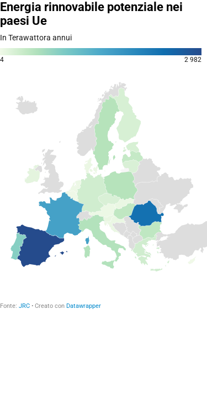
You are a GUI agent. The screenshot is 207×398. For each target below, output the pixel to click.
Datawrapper (83, 306)
